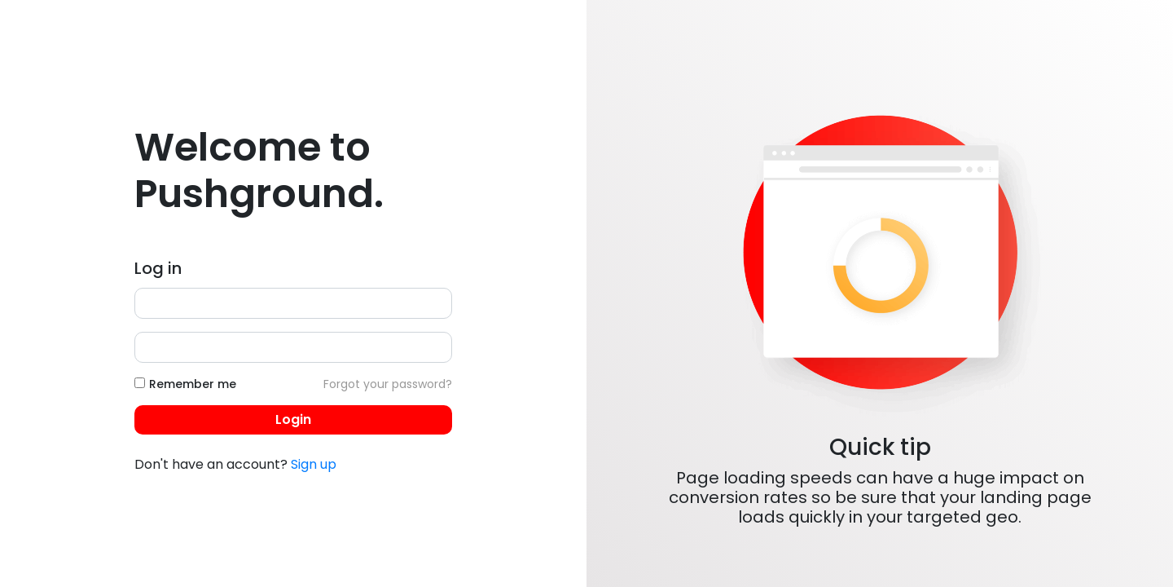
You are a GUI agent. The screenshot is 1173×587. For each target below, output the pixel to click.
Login (293, 419)
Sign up (313, 464)
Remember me (192, 384)
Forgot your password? (387, 384)
